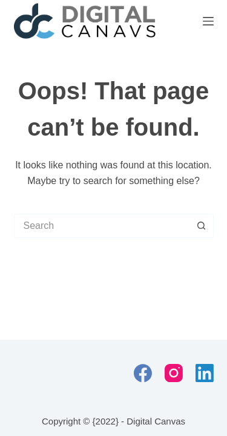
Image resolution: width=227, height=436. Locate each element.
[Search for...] (101, 226)
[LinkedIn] (205, 373)
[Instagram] (174, 373)
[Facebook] (143, 373)
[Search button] (201, 226)
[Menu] (208, 21)
